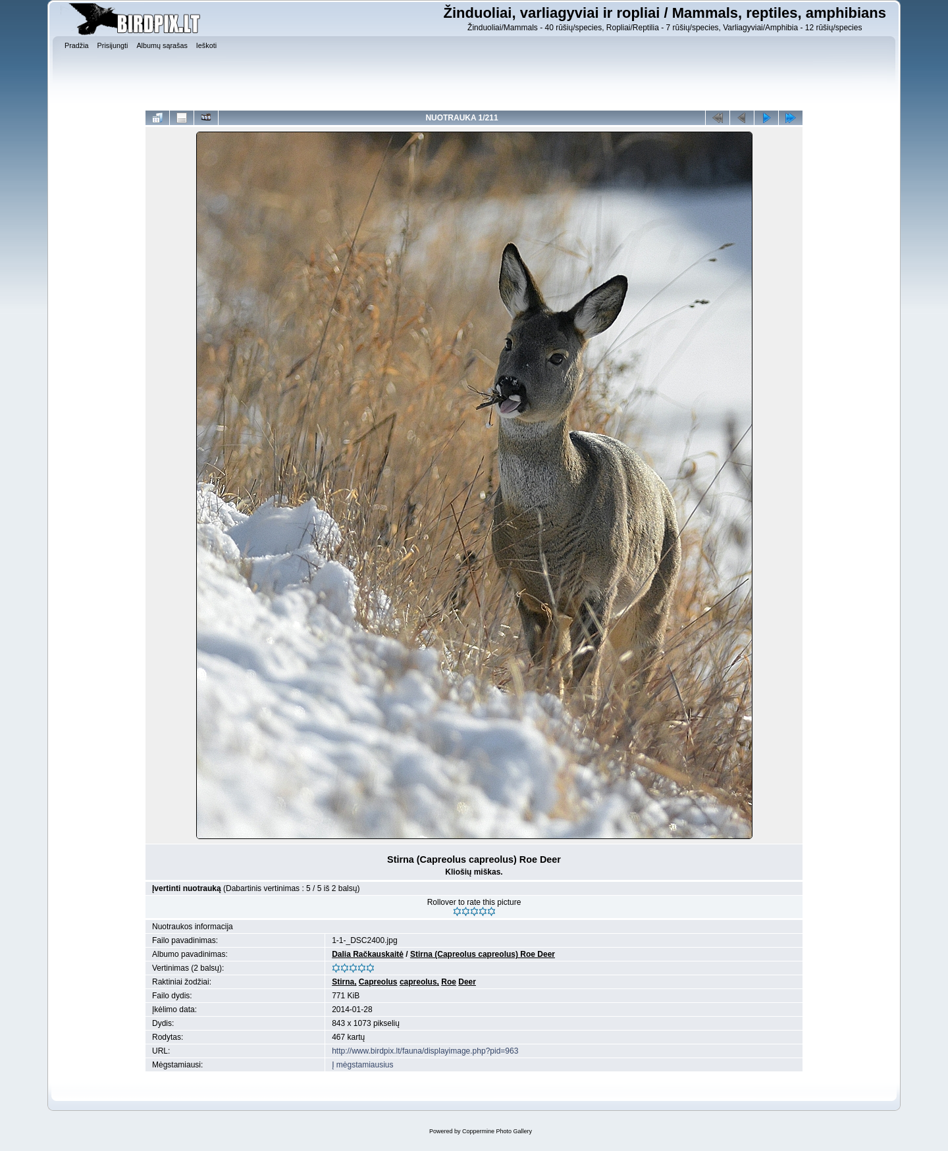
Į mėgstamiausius (362, 1064)
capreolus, (419, 981)
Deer (467, 981)
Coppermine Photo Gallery (497, 1131)
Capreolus (378, 981)
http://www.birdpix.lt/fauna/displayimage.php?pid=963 (425, 1051)
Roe (448, 981)
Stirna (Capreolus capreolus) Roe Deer (482, 954)
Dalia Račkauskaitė (368, 954)
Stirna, (344, 981)
